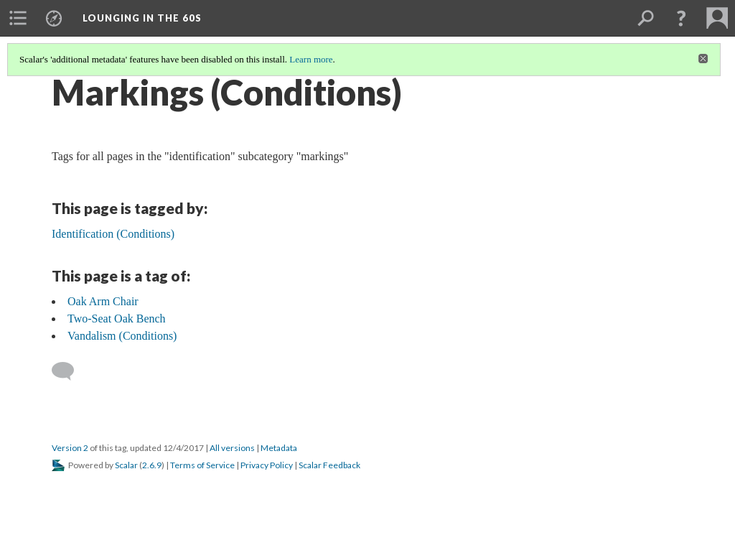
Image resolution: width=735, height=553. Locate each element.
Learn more (310, 59)
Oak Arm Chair (103, 301)
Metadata (279, 447)
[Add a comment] (69, 371)
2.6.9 (151, 465)
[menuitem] (18, 18)
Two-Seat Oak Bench (116, 318)
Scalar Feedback (329, 465)
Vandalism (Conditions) (122, 336)
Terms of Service (202, 465)
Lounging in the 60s (142, 18)
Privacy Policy (266, 465)
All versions (232, 447)
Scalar (126, 465)
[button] (681, 18)
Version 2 (70, 447)
